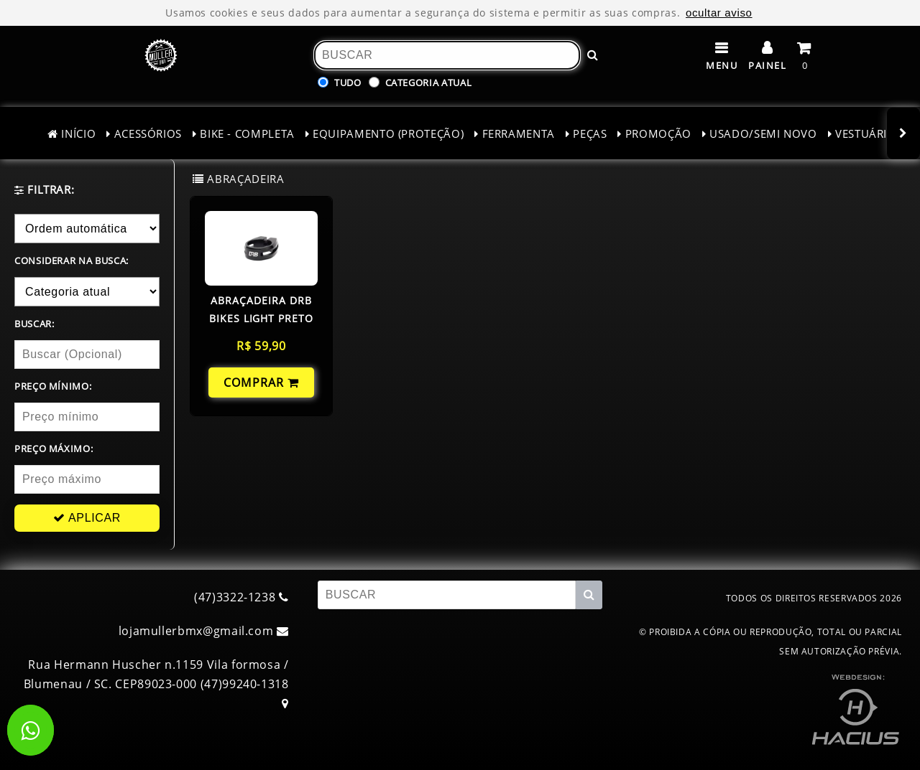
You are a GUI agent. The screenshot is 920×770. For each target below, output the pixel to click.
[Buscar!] (593, 55)
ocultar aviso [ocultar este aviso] (719, 12)
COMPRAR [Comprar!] (261, 382)
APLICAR (87, 518)
